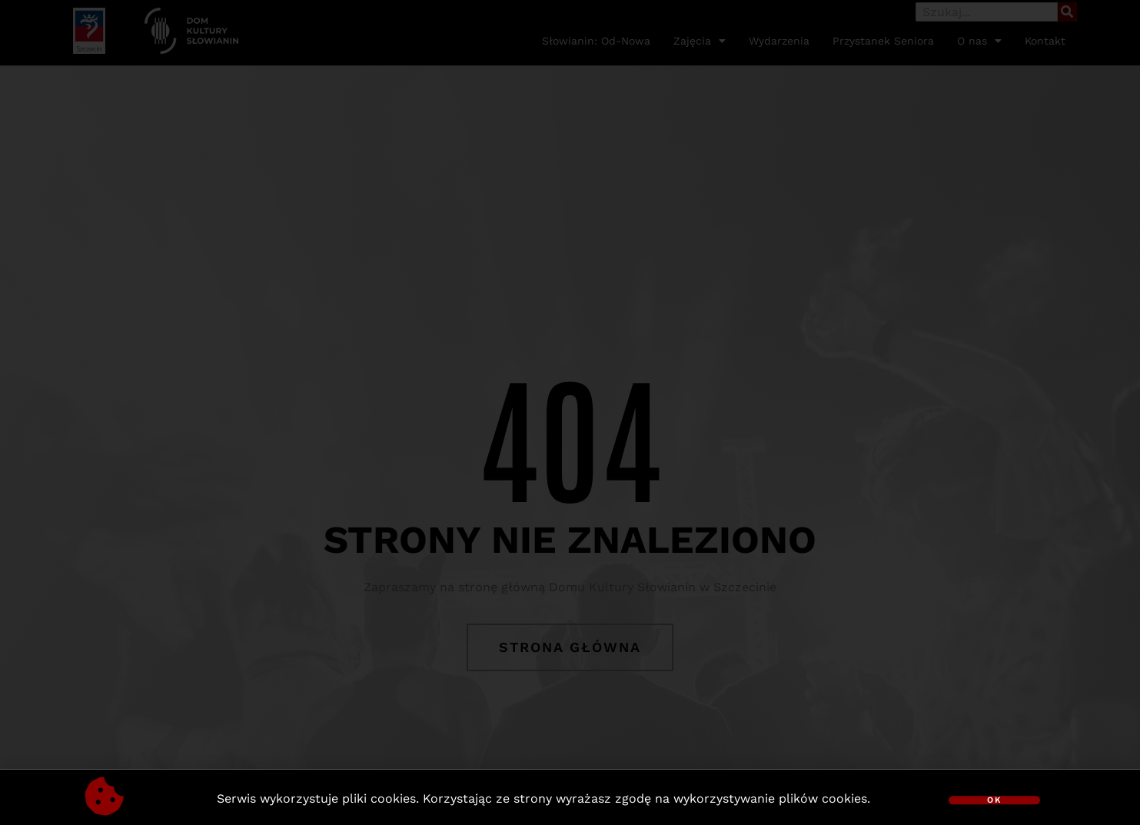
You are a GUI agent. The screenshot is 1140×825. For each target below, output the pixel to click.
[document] (570, 412)
